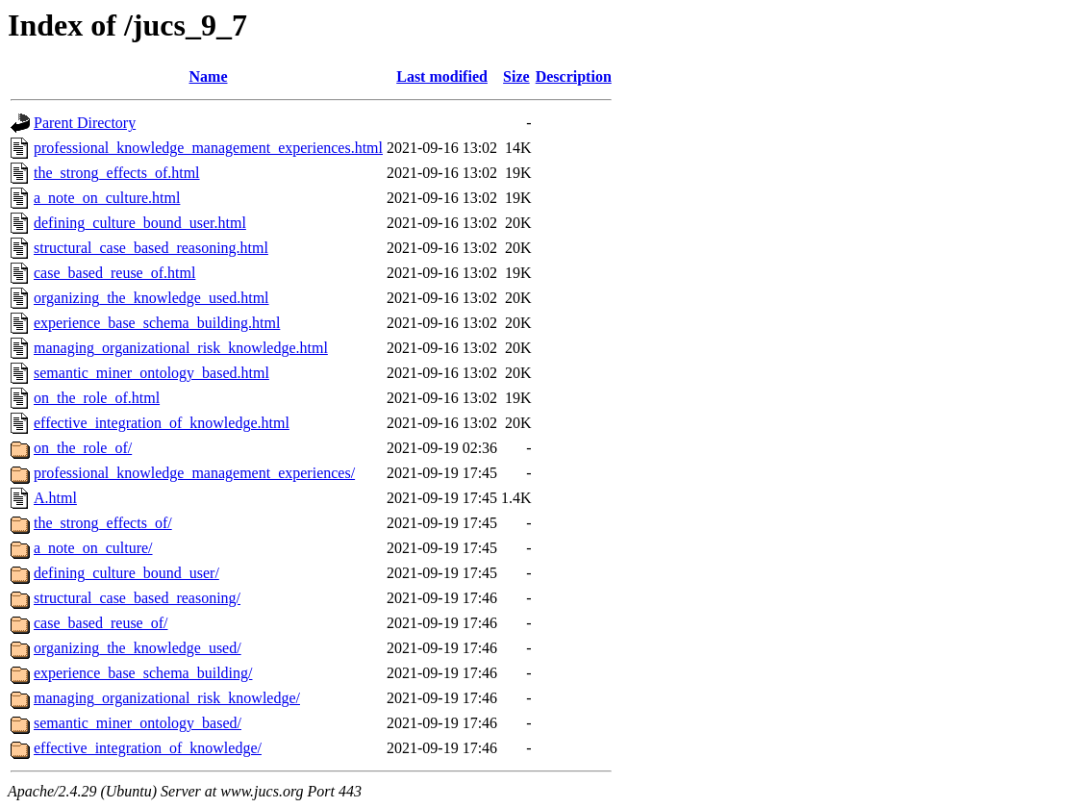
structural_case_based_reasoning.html (151, 248)
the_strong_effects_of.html (117, 172)
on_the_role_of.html (97, 398)
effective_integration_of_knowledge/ (148, 748)
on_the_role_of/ (83, 448)
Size (516, 76)
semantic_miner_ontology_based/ (137, 723)
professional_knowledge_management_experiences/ (194, 473)
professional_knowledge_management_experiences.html (208, 147)
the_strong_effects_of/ (103, 523)
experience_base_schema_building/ (143, 673)
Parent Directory (85, 122)
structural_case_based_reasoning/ (137, 598)
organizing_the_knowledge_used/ (137, 648)
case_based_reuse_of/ (101, 623)
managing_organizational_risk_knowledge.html (181, 348)
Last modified (442, 76)
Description (574, 76)
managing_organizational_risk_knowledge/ (167, 698)
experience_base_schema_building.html (157, 323)
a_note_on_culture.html (107, 197)
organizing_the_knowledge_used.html (151, 298)
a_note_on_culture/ (93, 548)
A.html (55, 498)
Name (208, 76)
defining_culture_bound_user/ (126, 573)
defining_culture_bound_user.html (140, 223)
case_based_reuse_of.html (114, 273)
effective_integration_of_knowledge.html (161, 423)
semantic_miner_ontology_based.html (151, 373)
